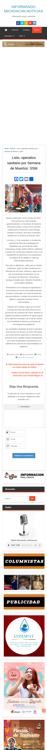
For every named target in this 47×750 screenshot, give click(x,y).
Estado (12, 148)
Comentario (25, 407)
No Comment (29, 357)
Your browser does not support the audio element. (24, 545)
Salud (20, 357)
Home (6, 148)
